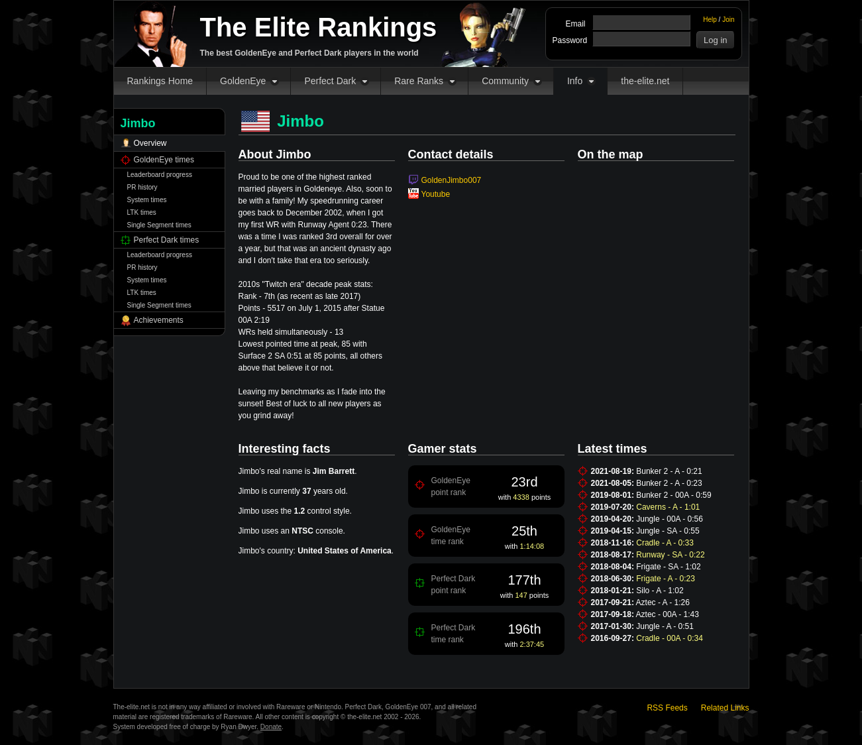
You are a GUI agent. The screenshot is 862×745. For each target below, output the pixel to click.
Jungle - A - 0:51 (665, 626)
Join (728, 19)
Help (710, 19)
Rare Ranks (418, 81)
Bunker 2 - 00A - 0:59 (673, 495)
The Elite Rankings (318, 27)
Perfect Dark (330, 81)
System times (147, 199)
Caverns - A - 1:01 (668, 507)
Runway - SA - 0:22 (670, 554)
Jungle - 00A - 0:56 (669, 519)
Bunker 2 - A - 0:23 (669, 483)
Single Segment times (159, 225)
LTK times (141, 212)
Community (505, 81)
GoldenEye (243, 81)
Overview (150, 143)
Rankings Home (160, 81)
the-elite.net (645, 81)
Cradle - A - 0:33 (665, 542)
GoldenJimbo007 (451, 180)
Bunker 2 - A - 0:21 (669, 471)
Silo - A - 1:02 (659, 590)
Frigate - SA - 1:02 (668, 566)
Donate (271, 726)
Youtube (436, 194)
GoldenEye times (164, 159)
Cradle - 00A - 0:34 (669, 638)
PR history (142, 187)
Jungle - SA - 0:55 (667, 531)
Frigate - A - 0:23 (665, 578)
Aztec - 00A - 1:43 (667, 614)
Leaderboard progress (159, 174)
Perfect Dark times (166, 240)
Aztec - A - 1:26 (663, 602)
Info (574, 81)
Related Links (725, 708)
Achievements (159, 320)
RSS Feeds (667, 708)
